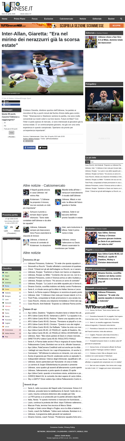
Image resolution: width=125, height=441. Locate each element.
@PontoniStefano (52, 139)
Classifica (7, 268)
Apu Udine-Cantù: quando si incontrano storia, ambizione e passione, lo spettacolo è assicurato (68, 373)
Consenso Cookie (56, 427)
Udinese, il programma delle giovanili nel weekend (49, 414)
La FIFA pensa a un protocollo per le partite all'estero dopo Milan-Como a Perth (61, 397)
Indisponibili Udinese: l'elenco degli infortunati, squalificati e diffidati (56, 359)
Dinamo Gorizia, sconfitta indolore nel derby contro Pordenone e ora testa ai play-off (64, 286)
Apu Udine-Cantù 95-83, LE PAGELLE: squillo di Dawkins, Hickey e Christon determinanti (66, 330)
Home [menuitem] (4, 19)
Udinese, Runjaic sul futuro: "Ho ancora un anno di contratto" (54, 281)
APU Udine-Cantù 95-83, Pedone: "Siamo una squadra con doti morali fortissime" (62, 319)
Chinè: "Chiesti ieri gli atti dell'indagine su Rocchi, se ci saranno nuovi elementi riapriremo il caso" (69, 269)
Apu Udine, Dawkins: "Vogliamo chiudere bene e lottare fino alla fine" (57, 313)
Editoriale (90, 33)
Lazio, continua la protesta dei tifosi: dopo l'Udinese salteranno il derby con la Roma (63, 403)
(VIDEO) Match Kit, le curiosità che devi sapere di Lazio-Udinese (55, 376)
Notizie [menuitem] (83, 19)
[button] (11, 133)
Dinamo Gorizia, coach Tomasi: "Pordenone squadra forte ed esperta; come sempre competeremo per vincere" (75, 417)
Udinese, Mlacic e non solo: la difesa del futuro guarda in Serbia (72, 202)
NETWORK (41, 431)
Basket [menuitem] (111, 19)
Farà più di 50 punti (10, 129)
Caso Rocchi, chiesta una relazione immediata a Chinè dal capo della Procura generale (65, 301)
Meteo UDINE (11, 239)
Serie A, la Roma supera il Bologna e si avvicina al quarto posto (55, 292)
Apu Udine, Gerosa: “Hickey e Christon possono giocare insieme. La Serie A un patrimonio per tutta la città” (110, 238)
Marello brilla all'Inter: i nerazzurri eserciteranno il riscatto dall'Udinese (72, 193)
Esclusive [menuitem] (48, 19)
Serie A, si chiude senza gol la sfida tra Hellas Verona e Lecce (54, 289)
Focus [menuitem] (35, 19)
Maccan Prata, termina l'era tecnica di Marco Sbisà (49, 405)
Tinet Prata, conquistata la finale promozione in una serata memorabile (58, 298)
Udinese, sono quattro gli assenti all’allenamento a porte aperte (55, 368)
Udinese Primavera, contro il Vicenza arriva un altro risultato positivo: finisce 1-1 (62, 278)
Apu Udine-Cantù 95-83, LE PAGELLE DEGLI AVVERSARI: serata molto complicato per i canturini (70, 333)
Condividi (29, 148)
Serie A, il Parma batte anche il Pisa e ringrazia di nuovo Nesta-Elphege (58, 342)
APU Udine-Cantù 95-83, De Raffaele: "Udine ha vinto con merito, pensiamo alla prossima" (66, 327)
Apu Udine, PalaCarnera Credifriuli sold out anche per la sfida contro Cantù (60, 347)
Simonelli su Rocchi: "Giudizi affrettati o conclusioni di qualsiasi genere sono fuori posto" (65, 266)
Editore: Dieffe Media (62, 436)
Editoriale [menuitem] (97, 19)
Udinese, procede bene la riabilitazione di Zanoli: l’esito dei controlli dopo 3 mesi (62, 391)
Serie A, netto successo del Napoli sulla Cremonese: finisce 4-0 (55, 388)
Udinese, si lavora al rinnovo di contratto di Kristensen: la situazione (40, 242)
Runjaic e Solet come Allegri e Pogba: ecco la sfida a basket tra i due (57, 408)
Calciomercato (34, 136)
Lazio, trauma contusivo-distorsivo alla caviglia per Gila (51, 394)
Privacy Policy (69, 427)
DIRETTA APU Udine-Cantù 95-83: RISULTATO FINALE (52, 339)
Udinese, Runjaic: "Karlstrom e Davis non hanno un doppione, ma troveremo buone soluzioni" (68, 272)
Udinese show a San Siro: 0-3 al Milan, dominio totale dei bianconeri (110, 40)
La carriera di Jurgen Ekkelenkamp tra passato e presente (52, 365)
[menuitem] (121, 19)
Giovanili (90, 288)
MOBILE (80, 431)
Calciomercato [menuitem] (66, 19)
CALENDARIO (62, 431)
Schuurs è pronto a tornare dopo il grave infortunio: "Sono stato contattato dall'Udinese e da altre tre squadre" (37, 217)
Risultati (11, 137)
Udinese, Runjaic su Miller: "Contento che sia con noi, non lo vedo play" (58, 275)
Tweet (43, 148)
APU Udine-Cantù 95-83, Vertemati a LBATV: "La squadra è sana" (56, 316)
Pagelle (89, 250)
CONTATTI (72, 431)
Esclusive (90, 229)
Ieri (92, 162)
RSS (86, 431)
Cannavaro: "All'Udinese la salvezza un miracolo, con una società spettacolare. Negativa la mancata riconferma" (76, 353)
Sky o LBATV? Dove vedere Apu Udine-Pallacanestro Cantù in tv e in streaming (62, 379)
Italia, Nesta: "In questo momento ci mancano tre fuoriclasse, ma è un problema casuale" (66, 400)
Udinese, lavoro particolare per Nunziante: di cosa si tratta (52, 362)
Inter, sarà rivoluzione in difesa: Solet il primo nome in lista (72, 230)
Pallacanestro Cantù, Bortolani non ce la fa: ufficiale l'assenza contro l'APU (60, 344)
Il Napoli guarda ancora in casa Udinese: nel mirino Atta (40, 193)
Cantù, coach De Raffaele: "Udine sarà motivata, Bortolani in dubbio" (57, 411)
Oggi (87, 162)
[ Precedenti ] (11, 233)
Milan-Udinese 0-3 (95, 109)
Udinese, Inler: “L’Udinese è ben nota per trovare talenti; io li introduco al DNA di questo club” (67, 295)
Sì (5, 123)
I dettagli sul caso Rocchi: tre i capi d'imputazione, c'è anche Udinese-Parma (60, 350)
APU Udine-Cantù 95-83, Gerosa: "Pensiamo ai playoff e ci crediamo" (57, 321)
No (5, 126)
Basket (89, 269)
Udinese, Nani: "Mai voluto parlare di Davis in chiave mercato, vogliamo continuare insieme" (67, 336)
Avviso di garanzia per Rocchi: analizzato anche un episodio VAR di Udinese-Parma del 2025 (67, 356)
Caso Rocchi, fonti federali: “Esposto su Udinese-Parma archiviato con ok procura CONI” (66, 304)
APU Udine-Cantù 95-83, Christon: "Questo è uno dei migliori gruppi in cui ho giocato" (64, 324)
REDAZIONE (51, 431)
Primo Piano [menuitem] (19, 19)
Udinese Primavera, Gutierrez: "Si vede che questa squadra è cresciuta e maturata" (63, 263)
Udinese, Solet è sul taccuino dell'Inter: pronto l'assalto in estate (72, 215)
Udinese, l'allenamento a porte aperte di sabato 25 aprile (52, 370)
